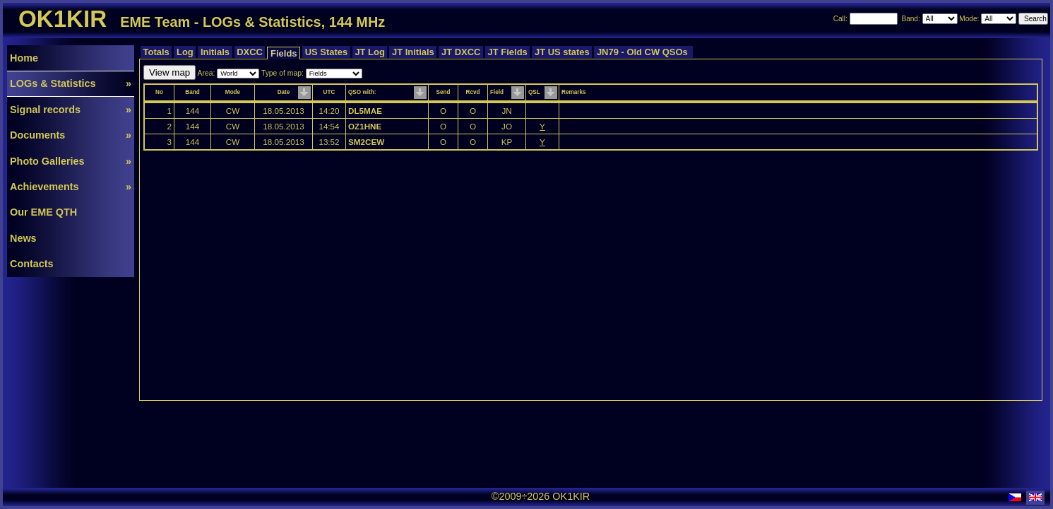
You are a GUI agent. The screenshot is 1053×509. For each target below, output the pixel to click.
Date (284, 92)
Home (24, 58)
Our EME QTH (43, 212)
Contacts (32, 263)
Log (185, 52)
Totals (156, 52)
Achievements (70, 186)
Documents (70, 135)
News (23, 238)
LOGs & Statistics (70, 83)
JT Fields (507, 52)
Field (497, 92)
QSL (534, 92)
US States (326, 52)
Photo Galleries (70, 161)
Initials (215, 52)
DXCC (250, 52)
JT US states (562, 52)
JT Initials (412, 52)
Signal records (70, 109)
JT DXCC (461, 52)
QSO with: (362, 92)
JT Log (370, 52)
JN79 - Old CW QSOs (643, 52)
